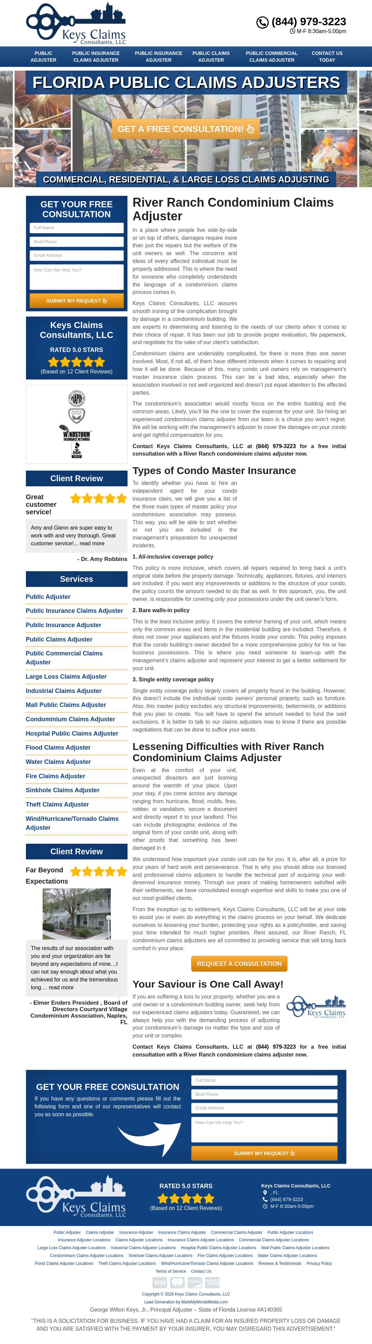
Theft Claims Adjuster (57, 804)
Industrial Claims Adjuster (64, 691)
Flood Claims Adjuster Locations (64, 1263)
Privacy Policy (319, 1263)
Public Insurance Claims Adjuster (96, 56)
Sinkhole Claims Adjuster (63, 790)
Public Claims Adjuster (211, 56)
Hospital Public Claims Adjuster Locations (218, 1247)
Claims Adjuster (100, 1232)
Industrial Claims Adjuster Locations (143, 1247)
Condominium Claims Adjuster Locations (86, 1255)
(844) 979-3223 (301, 21)
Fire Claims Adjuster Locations (225, 1255)
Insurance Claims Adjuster (182, 1232)
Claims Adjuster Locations (139, 1240)
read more (92, 543)
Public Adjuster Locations (290, 1232)
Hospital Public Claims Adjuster (72, 733)
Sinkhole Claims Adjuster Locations (160, 1255)
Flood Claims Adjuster (58, 747)
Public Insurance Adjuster (158, 56)
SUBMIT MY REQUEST (76, 301)
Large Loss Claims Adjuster (66, 676)
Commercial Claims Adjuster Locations (274, 1240)
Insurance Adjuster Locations (84, 1240)
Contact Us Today (327, 56)
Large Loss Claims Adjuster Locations (72, 1247)
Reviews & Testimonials (279, 1263)
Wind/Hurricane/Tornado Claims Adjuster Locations (207, 1263)
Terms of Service (170, 1271)
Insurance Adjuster (136, 1232)
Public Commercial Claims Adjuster (272, 56)
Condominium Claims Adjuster (70, 719)
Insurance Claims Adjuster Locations (201, 1240)
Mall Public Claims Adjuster (66, 704)
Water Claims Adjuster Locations (287, 1255)
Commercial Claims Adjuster (237, 1232)
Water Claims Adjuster (58, 761)
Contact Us (201, 1271)
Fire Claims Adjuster (55, 776)
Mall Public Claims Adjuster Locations (295, 1247)
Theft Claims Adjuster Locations (127, 1263)
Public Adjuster (43, 56)
